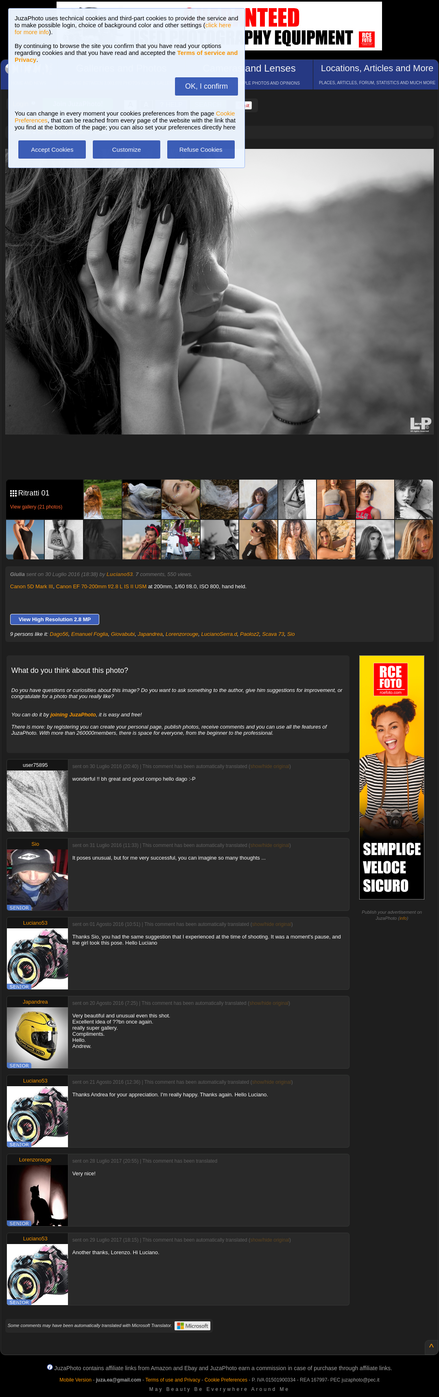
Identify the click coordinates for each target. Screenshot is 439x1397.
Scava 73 (273, 634)
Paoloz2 (249, 634)
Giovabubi (123, 634)
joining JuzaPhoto (73, 715)
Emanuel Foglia (89, 634)
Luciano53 (120, 574)
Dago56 (59, 634)
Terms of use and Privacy (172, 1380)
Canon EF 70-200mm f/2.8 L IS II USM (101, 586)
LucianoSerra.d (219, 634)
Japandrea (150, 634)
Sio (291, 634)
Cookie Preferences (226, 1380)
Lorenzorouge (182, 634)
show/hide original (269, 766)
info (403, 918)
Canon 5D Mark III (31, 586)
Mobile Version (75, 1380)
